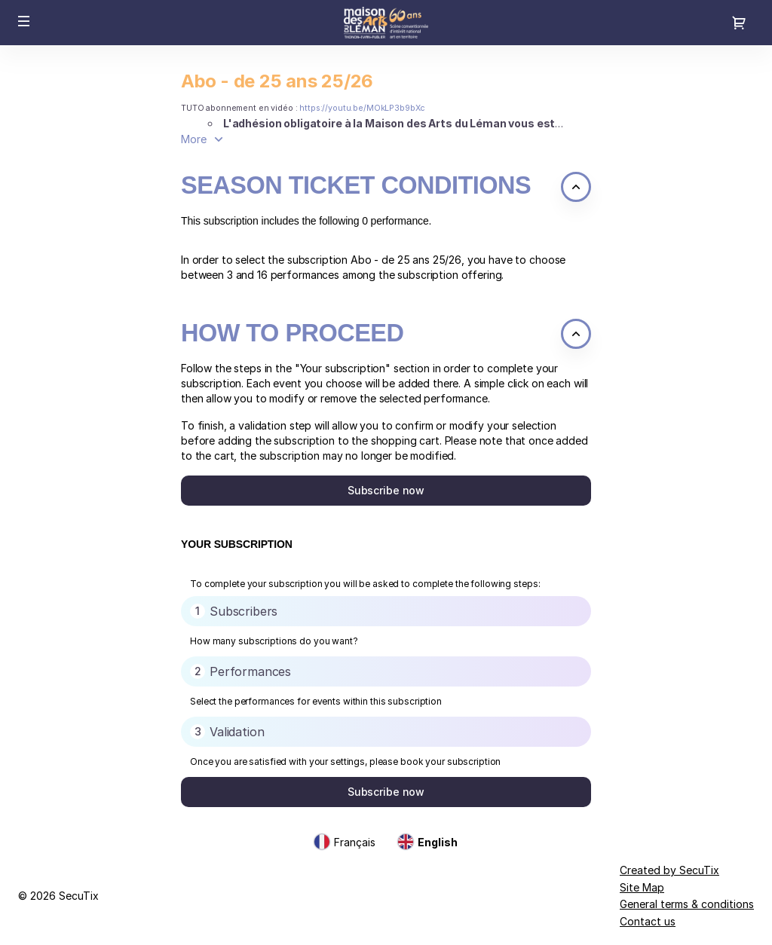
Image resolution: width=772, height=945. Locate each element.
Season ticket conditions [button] (356, 185)
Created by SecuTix (669, 870)
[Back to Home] (386, 22)
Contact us (648, 921)
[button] (24, 21)
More (194, 139)
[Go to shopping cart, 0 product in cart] (738, 22)
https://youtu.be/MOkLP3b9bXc (362, 108)
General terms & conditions (687, 904)
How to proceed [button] (292, 333)
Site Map (642, 887)
